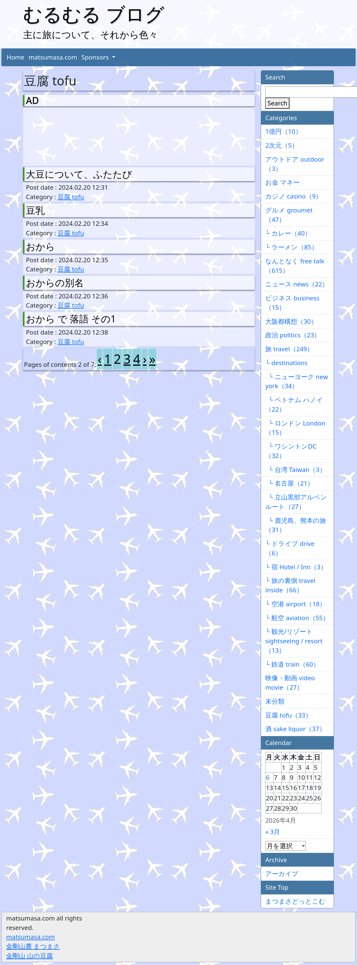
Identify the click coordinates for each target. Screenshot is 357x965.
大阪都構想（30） (291, 321)
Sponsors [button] (95, 57)
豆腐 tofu (71, 196)
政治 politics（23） (292, 335)
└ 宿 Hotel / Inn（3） (296, 567)
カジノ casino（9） (293, 196)
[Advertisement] (55, 135)
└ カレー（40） (288, 233)
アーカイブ (281, 873)
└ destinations (286, 362)
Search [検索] (277, 103)
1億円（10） (283, 131)
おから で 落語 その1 (71, 318)
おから (40, 246)
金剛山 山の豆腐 (29, 955)
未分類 (274, 701)
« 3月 (272, 831)
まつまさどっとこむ (295, 901)
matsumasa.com (53, 57)
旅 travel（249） (289, 349)
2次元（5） (281, 145)
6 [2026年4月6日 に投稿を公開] (267, 777)
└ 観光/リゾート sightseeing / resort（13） (294, 641)
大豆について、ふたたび (79, 174)
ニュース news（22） (296, 284)
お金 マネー (282, 182)
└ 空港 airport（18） (295, 604)
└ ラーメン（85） (291, 247)
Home (15, 57)
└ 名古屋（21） (289, 483)
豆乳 (35, 210)
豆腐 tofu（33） (288, 715)
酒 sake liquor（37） (295, 728)
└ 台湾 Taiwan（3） (295, 469)
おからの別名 (55, 282)
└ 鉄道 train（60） (292, 664)
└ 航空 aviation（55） (297, 617)
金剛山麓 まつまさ (33, 946)
